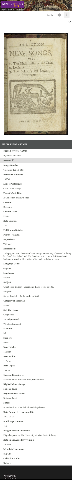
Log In (50, 15)
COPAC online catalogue (12, 189)
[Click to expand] (67, 15)
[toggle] (12, 160)
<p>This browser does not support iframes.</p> (36, 472)
